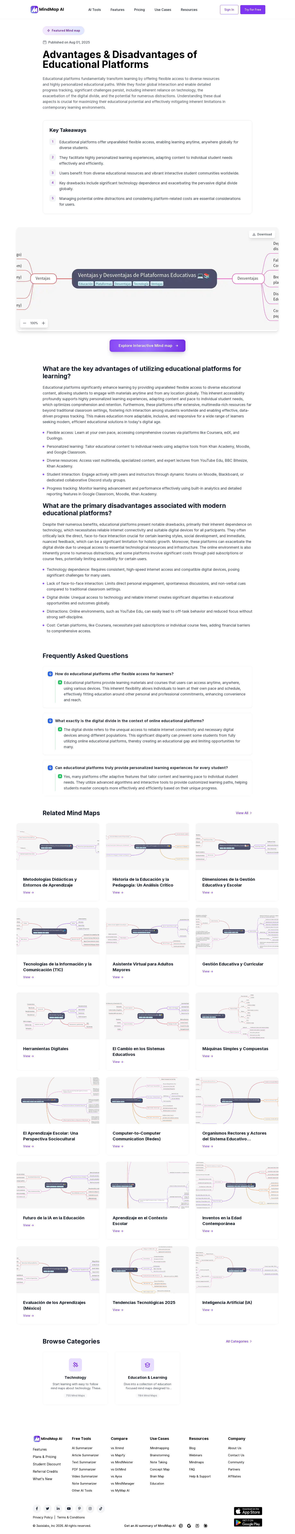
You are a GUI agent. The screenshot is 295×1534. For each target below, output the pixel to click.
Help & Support (200, 1476)
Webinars (195, 1455)
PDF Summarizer (84, 1469)
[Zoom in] (43, 323)
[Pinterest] (79, 1508)
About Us (234, 1448)
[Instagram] (90, 1508)
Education (157, 1483)
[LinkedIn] (58, 1508)
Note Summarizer (84, 1483)
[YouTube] (69, 1508)
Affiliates (234, 1476)
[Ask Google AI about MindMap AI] (189, 1525)
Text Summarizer (84, 1462)
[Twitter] (47, 1508)
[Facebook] (37, 1508)
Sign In (229, 9)
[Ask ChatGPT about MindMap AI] (181, 1525)
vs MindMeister (122, 1462)
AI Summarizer (82, 1448)
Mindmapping (159, 1448)
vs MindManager (122, 1483)
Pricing (139, 10)
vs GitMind (118, 1469)
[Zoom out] (24, 323)
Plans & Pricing (44, 1457)
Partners (234, 1469)
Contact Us (236, 1455)
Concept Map (160, 1469)
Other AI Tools (82, 1490)
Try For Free (252, 9)
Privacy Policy (43, 1517)
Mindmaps (196, 1462)
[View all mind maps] (244, 812)
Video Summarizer (85, 1476)
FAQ (192, 1469)
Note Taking (158, 1462)
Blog (192, 1448)
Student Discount (47, 1464)
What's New (42, 1479)
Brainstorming (159, 1455)
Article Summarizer (85, 1455)
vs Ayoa (116, 1476)
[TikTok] (101, 1508)
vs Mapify (118, 1455)
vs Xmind (117, 1448)
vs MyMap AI (120, 1490)
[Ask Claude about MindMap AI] (205, 1525)
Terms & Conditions (71, 1517)
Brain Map (157, 1476)
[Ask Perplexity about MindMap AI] (197, 1525)
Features (117, 10)
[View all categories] (239, 1341)
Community (236, 1462)
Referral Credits (45, 1471)
